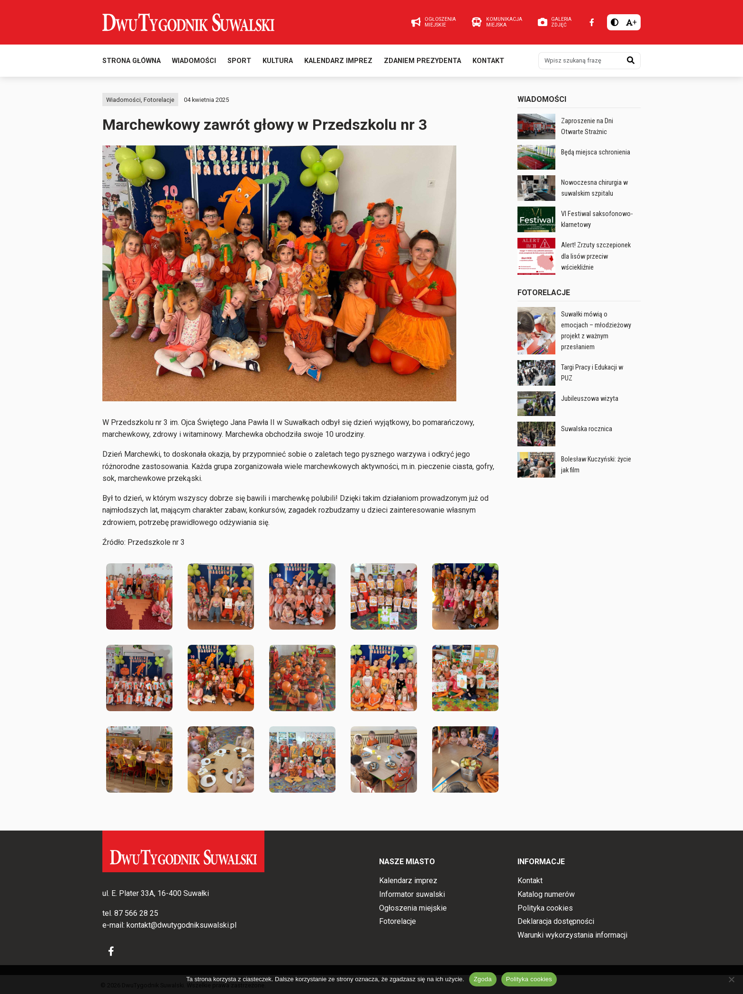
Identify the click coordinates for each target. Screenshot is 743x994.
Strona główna (131, 61)
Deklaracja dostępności (555, 921)
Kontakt (488, 61)
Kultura (278, 61)
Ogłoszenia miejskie (413, 908)
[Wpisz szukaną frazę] (580, 60)
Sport (239, 61)
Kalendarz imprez (338, 61)
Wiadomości (194, 61)
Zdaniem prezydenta (422, 61)
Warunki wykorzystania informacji (572, 935)
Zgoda (483, 979)
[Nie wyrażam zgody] (731, 979)
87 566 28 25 (136, 913)
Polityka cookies (545, 908)
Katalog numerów (546, 894)
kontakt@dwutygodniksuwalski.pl (181, 925)
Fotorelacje (159, 99)
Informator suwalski (412, 894)
